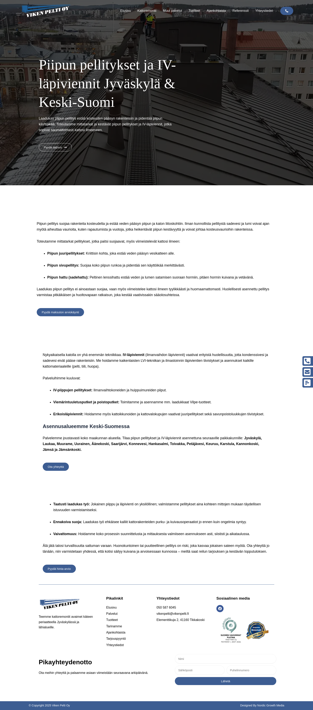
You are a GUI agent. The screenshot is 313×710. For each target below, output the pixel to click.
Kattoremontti (146, 10)
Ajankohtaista (216, 10)
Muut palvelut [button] (172, 10)
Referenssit (241, 10)
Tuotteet (194, 10)
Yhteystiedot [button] (264, 10)
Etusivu (125, 10)
